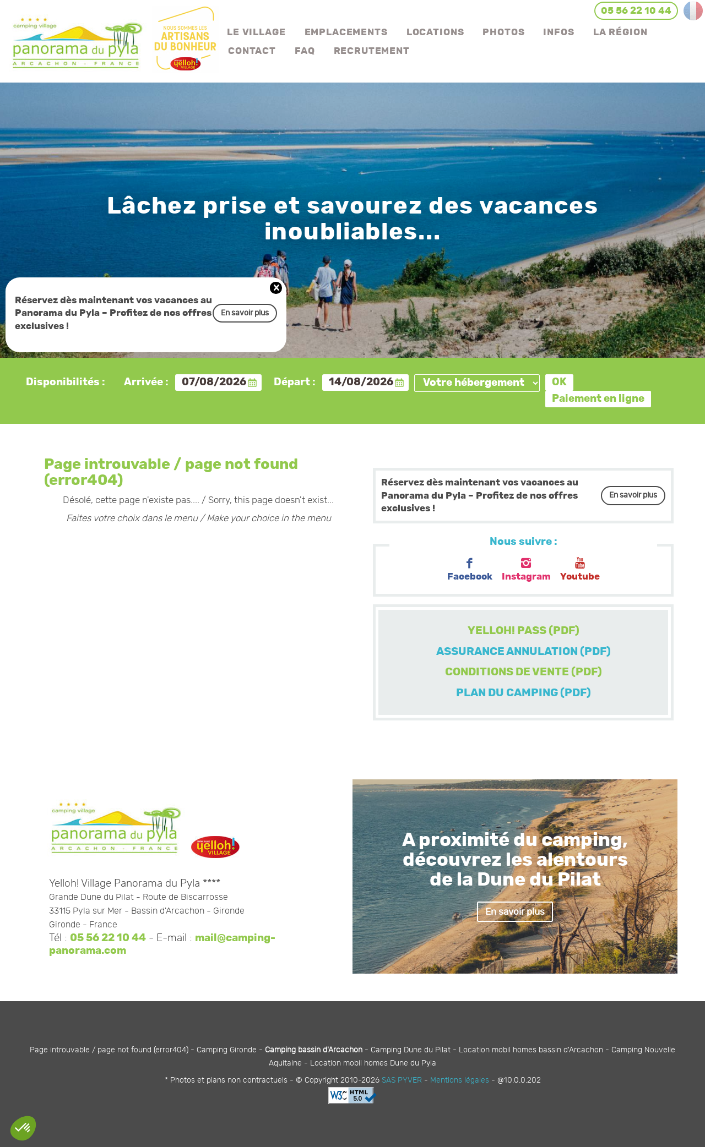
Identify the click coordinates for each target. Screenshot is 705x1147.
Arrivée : (146, 382)
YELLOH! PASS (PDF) (523, 630)
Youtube (580, 569)
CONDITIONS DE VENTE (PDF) (523, 672)
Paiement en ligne (598, 399)
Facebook (469, 569)
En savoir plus (245, 313)
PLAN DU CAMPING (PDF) (523, 692)
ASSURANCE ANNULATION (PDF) (523, 651)
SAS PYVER (402, 1080)
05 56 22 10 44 (108, 938)
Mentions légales (459, 1080)
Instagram (526, 569)
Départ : (295, 382)
